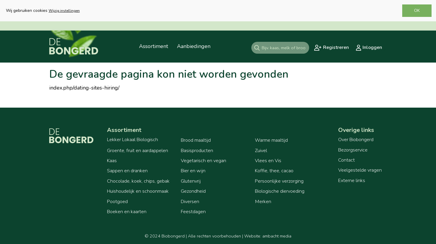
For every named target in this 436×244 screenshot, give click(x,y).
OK (417, 10)
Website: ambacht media (267, 236)
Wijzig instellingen (64, 10)
